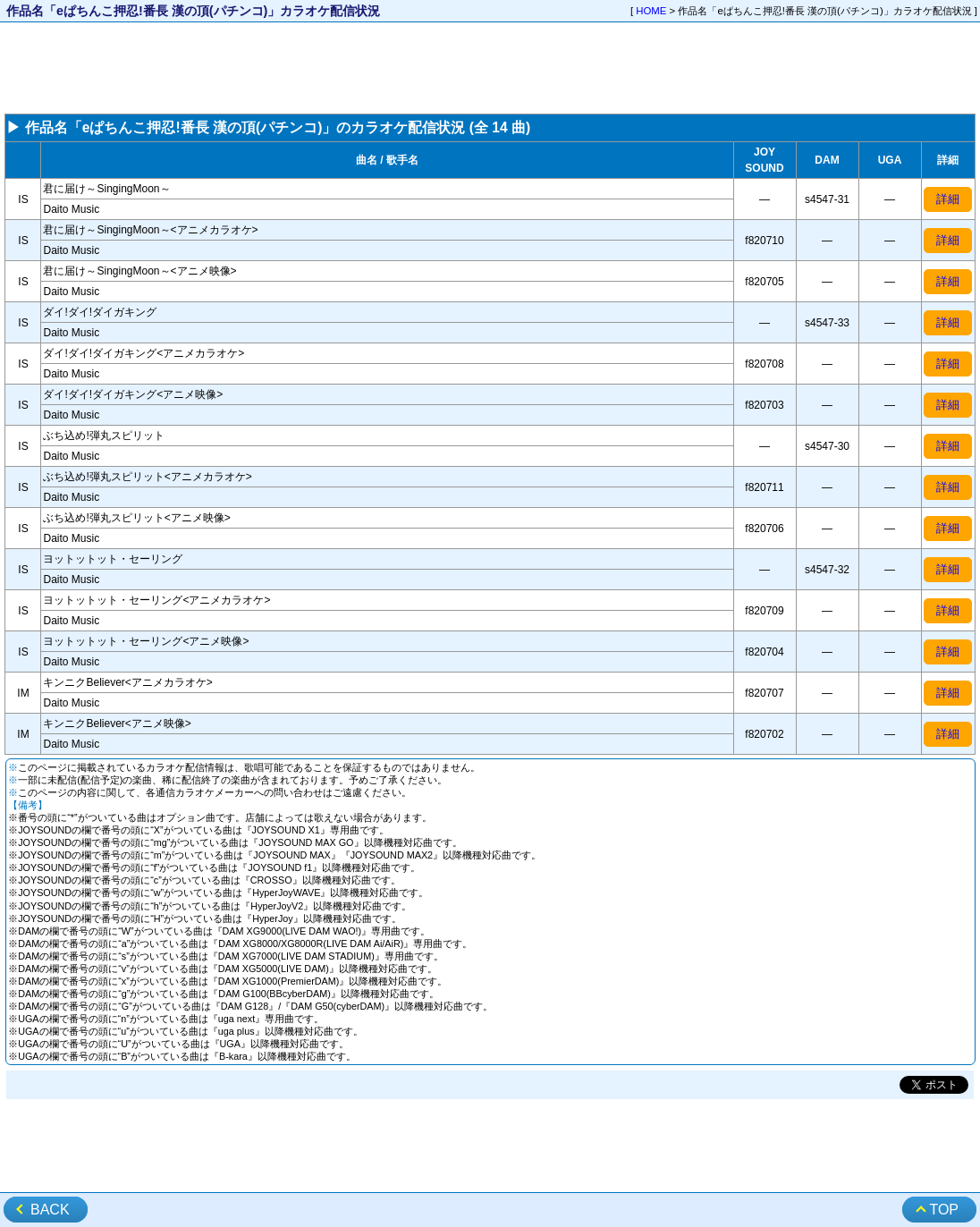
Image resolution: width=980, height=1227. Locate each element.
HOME (651, 10)
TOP (944, 1209)
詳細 (947, 199)
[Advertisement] (490, 68)
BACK (50, 1209)
